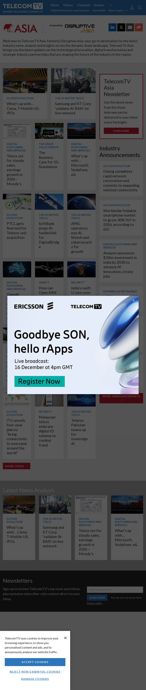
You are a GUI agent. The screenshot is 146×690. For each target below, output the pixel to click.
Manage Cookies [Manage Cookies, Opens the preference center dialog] (35, 679)
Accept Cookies (35, 662)
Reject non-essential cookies (35, 671)
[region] (35, 660)
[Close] (65, 638)
